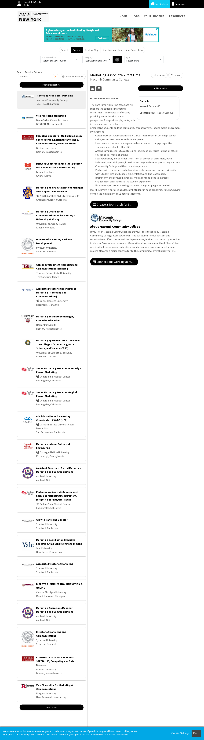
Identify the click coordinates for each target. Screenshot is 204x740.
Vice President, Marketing (51, 115)
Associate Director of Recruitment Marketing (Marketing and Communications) (56, 292)
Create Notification (72, 76)
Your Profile (154, 16)
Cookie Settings (180, 733)
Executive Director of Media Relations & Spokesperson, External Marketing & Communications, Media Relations (59, 139)
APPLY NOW (160, 88)
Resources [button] (177, 16)
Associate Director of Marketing (54, 563)
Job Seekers (159, 4)
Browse (77, 50)
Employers (179, 4)
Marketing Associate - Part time (54, 95)
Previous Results (51, 84)
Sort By (23, 76)
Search (64, 50)
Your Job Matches (112, 50)
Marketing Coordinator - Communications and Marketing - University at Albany (55, 215)
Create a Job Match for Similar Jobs (115, 204)
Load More (51, 707)
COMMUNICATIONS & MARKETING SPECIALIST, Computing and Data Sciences (55, 661)
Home (124, 16)
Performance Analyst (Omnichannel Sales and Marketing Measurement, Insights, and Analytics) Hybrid (57, 495)
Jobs (135, 16)
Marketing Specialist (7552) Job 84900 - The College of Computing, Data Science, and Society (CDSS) (58, 344)
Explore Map (91, 50)
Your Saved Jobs (134, 50)
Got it (196, 733)
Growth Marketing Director (51, 519)
